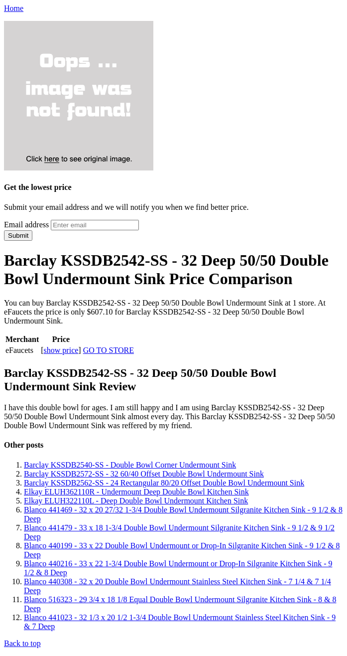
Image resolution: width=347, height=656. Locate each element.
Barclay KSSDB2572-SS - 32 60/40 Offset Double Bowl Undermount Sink (144, 474)
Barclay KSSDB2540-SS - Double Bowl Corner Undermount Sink (130, 465)
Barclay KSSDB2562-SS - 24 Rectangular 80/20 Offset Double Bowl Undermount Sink (164, 483)
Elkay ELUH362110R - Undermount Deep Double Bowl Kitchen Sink (136, 492)
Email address (26, 224)
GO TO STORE (108, 350)
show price (61, 350)
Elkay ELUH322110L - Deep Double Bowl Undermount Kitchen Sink (136, 500)
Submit (18, 235)
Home (13, 8)
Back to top (22, 643)
